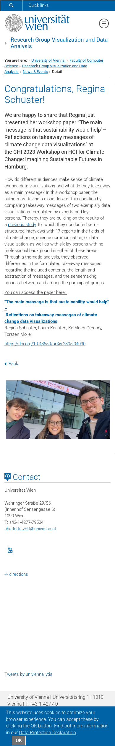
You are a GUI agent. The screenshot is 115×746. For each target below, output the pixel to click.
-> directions (16, 574)
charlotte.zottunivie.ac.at (30, 528)
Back (11, 363)
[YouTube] (10, 549)
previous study (22, 224)
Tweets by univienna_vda (28, 674)
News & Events (35, 71)
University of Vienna (48, 60)
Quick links (38, 5)
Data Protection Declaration (47, 732)
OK (19, 740)
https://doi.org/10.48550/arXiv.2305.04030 (44, 343)
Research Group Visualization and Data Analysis (59, 43)
